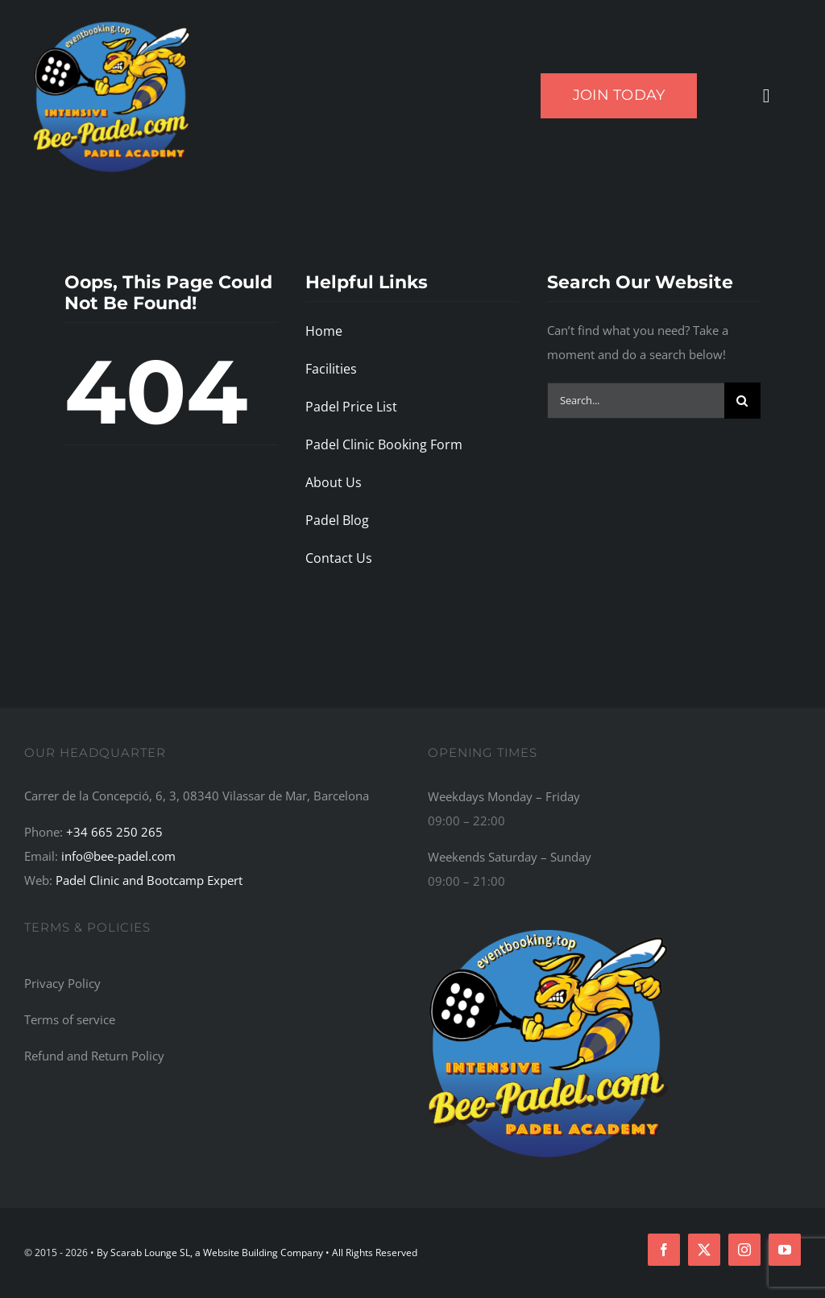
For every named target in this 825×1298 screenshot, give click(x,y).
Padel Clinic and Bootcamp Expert (149, 880)
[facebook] (664, 1250)
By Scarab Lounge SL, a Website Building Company (211, 1252)
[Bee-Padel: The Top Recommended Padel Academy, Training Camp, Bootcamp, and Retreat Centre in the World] (549, 927)
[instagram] (744, 1250)
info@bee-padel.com (118, 856)
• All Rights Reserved (371, 1252)
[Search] (742, 400)
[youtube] (785, 1250)
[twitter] (704, 1250)
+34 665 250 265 (114, 832)
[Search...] (635, 400)
